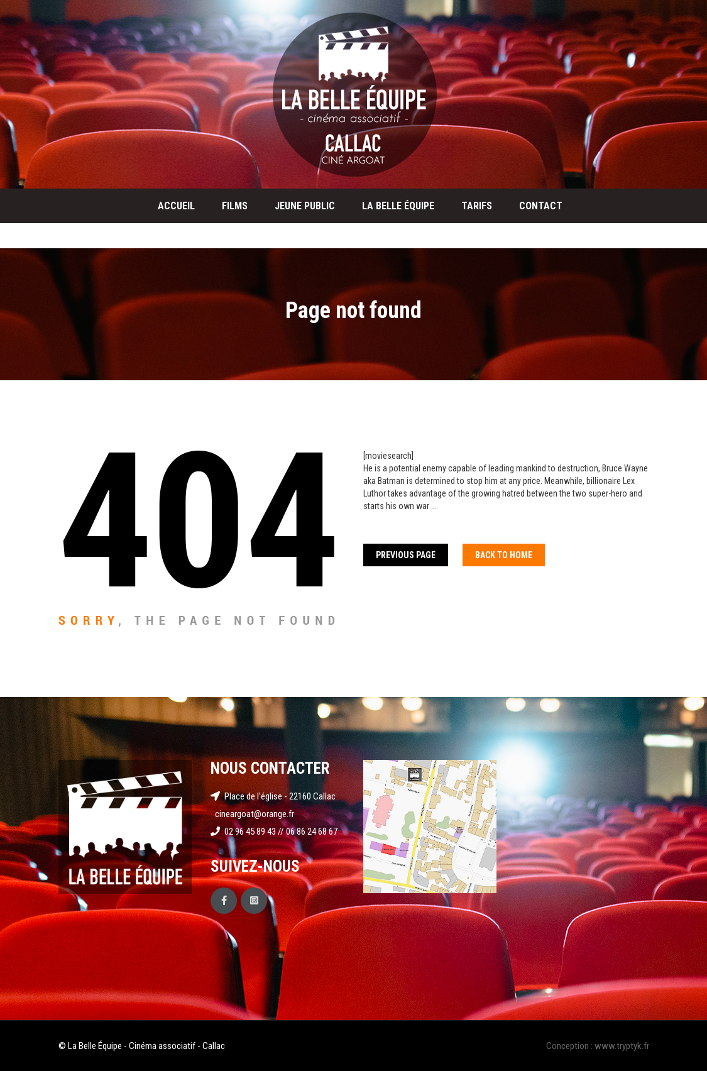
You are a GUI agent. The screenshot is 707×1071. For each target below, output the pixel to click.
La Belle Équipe (398, 206)
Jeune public (305, 206)
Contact (540, 206)
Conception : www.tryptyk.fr (597, 1046)
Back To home (503, 555)
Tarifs (476, 206)
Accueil (176, 206)
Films (235, 206)
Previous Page (406, 555)
